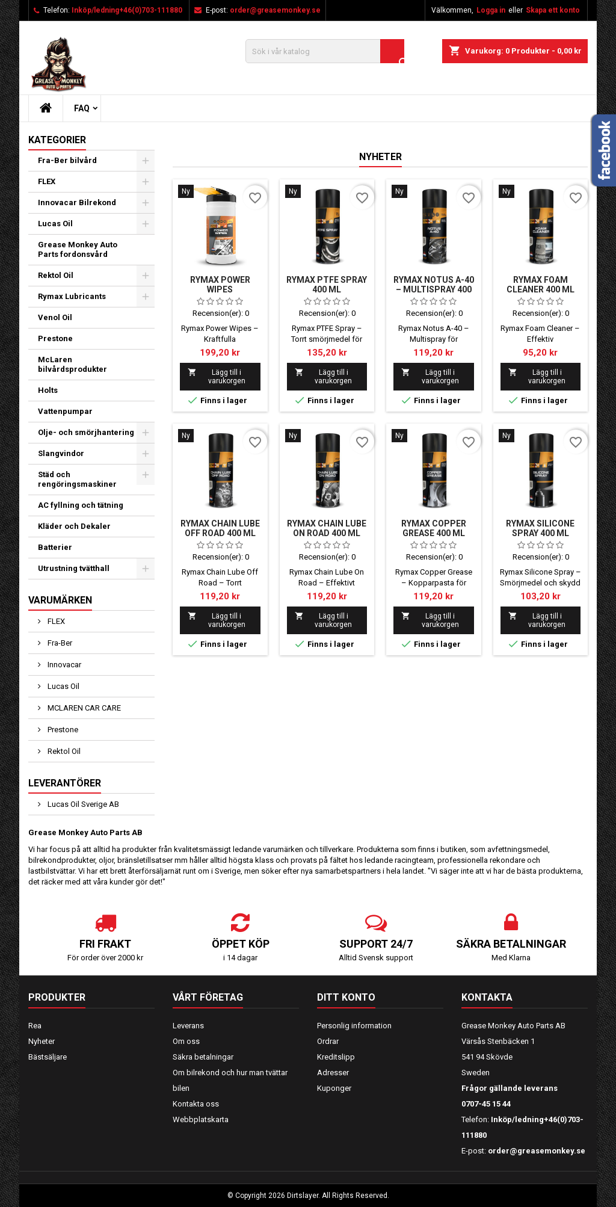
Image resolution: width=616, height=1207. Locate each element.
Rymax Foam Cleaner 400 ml (540, 284)
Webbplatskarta (201, 1119)
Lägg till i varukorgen (216, 376)
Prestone (55, 338)
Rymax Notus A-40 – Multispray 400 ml (433, 289)
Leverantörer (64, 783)
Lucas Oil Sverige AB (82, 804)
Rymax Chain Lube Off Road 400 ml (220, 528)
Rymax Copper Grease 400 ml (433, 528)
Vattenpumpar (65, 411)
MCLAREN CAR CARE (83, 707)
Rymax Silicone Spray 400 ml (540, 528)
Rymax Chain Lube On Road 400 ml (326, 528)
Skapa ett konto (553, 10)
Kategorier (57, 140)
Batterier (55, 547)
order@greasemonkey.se (275, 10)
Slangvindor (61, 453)
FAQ (82, 108)
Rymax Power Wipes (220, 284)
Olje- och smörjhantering (86, 432)
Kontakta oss (196, 1103)
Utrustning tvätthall (73, 568)
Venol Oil (55, 317)
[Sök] (324, 51)
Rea (35, 1025)
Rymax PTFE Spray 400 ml (326, 284)
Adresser (333, 1072)
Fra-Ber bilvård (67, 160)
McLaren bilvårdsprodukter (72, 364)
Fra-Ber (59, 642)
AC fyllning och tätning (80, 505)
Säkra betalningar (203, 1056)
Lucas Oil (55, 223)
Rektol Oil (55, 275)
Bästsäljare (47, 1056)
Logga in (490, 10)
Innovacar (63, 664)
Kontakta (487, 997)
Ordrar (328, 1041)
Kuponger (334, 1088)
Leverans (188, 1025)
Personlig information (354, 1025)
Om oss (186, 1041)
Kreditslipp (336, 1056)
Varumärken (60, 600)
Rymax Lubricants (72, 296)
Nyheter (380, 156)
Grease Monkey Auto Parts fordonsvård (77, 249)
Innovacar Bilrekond (77, 202)
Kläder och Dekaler (74, 526)
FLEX (46, 181)
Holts (48, 390)
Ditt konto (346, 997)
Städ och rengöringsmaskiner (77, 479)
